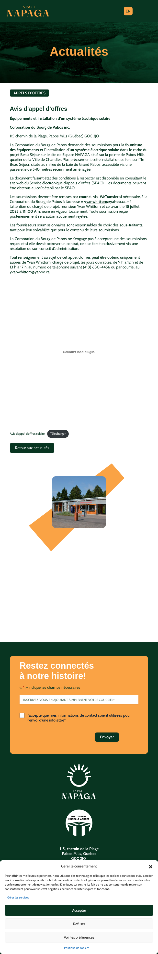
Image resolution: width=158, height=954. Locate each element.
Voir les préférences (79, 937)
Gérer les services (18, 897)
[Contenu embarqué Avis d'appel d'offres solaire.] (79, 351)
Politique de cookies (76, 948)
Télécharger (58, 433)
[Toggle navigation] (142, 11)
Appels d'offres (29, 93)
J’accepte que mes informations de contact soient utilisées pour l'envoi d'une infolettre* (79, 717)
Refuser (79, 924)
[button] (150, 866)
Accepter (79, 910)
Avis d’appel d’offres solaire (27, 433)
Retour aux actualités (32, 447)
